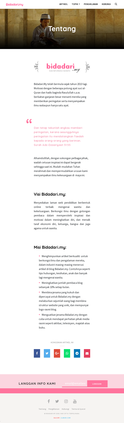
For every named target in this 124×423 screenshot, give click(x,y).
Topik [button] (75, 4)
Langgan (96, 384)
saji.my (57, 418)
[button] (116, 4)
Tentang (42, 409)
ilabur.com (66, 418)
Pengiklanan (91, 4)
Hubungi (106, 4)
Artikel (63, 4)
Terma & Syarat (78, 409)
